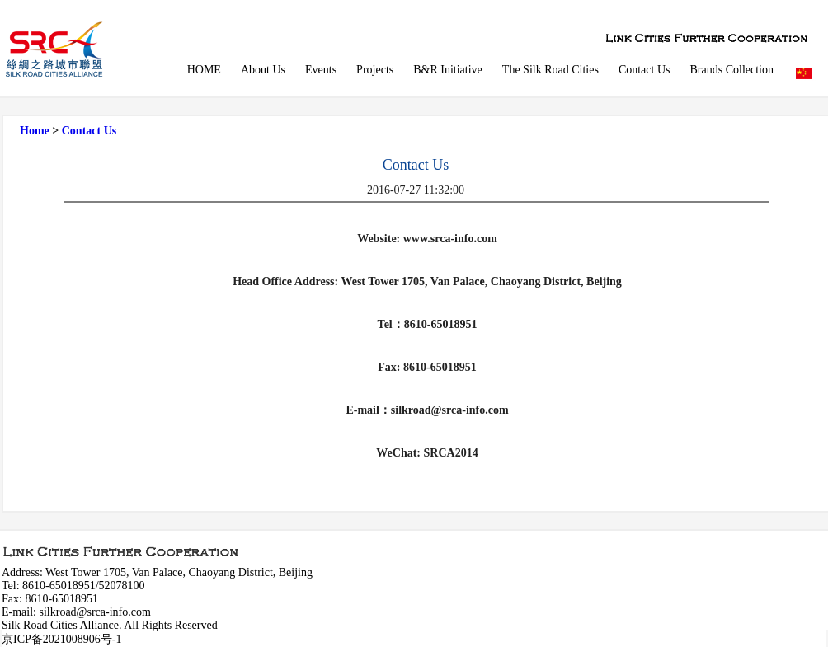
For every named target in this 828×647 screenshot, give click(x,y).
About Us (263, 69)
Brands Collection (732, 69)
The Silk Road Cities (550, 69)
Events (320, 69)
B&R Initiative (447, 69)
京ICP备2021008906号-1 (61, 639)
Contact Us (644, 69)
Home (34, 130)
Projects (374, 69)
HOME (204, 69)
